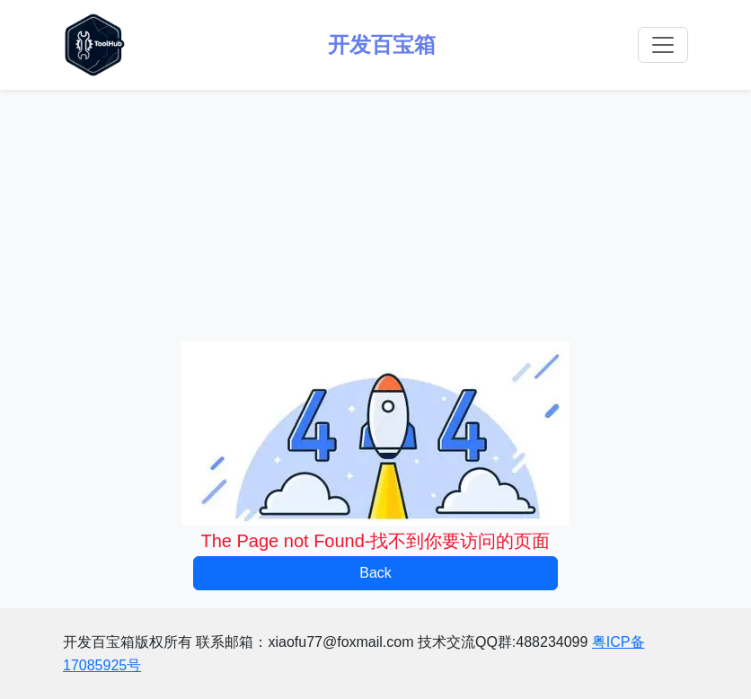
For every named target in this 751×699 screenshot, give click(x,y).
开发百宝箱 (382, 44)
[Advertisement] (375, 215)
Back (375, 572)
